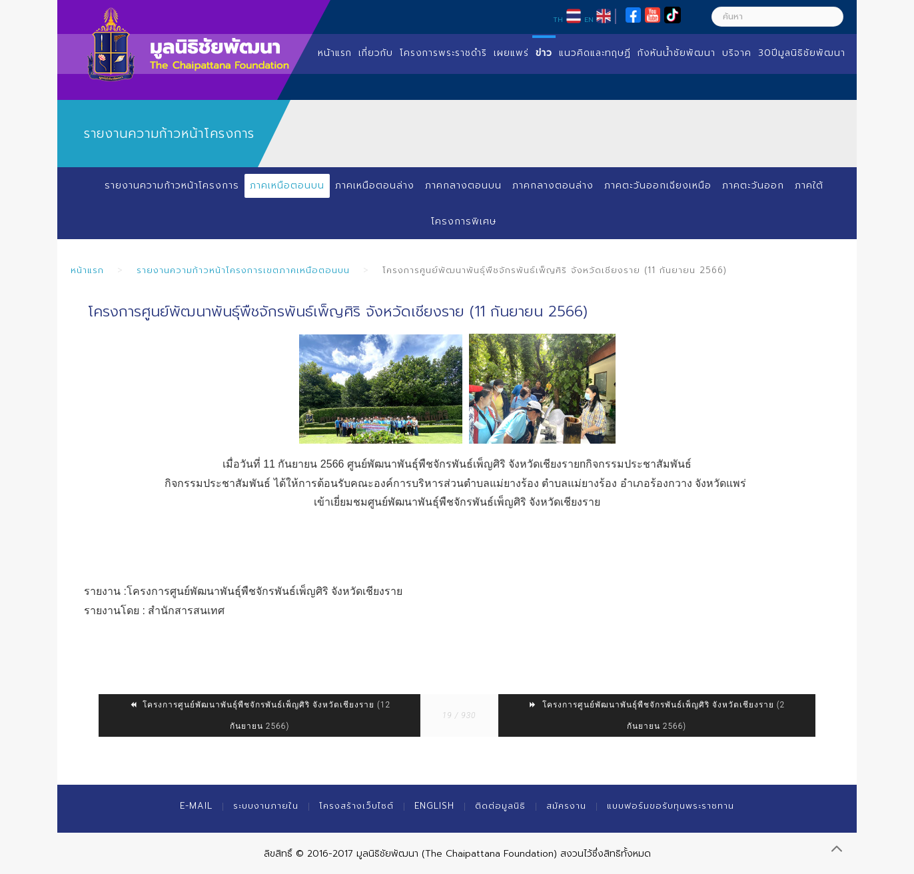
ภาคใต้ (809, 186)
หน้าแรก (335, 53)
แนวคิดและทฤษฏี (595, 53)
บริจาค (736, 53)
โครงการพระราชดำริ (443, 53)
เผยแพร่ (511, 53)
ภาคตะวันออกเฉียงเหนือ (657, 186)
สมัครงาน (566, 805)
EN (589, 19)
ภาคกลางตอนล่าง (553, 186)
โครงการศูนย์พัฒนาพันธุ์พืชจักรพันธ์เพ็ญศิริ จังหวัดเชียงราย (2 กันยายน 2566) (656, 715)
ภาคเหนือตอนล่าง (374, 186)
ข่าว (544, 53)
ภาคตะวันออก (753, 186)
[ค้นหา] (777, 17)
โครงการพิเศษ (463, 221)
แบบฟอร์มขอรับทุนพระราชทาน (670, 805)
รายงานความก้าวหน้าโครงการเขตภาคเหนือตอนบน (243, 270)
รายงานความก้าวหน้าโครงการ (172, 186)
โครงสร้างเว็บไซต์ (356, 805)
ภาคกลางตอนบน (463, 186)
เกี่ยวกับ (375, 53)
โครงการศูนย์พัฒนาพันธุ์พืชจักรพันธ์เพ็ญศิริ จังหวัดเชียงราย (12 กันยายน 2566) (259, 715)
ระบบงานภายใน (265, 805)
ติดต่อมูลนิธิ (500, 805)
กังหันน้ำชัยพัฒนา (676, 53)
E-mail (196, 805)
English (434, 805)
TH (558, 19)
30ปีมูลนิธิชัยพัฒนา (801, 53)
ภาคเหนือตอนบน (287, 186)
